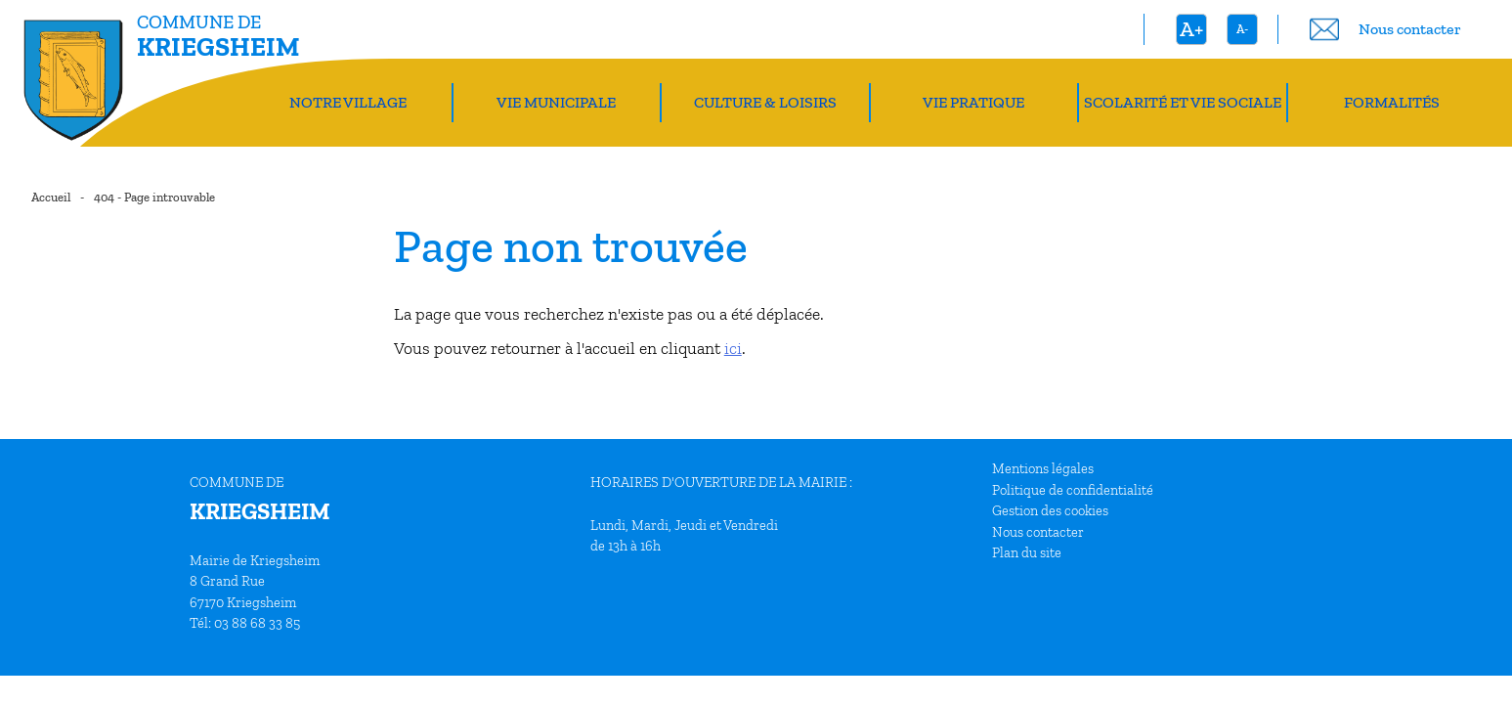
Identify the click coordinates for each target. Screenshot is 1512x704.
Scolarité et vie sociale (1182, 102)
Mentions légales (1043, 468)
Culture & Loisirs (765, 102)
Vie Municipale (556, 102)
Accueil (50, 197)
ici (733, 348)
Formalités (1392, 102)
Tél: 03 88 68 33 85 (245, 623)
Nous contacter (1038, 532)
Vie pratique (973, 102)
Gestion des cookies (1050, 510)
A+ (1191, 29)
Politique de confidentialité (1072, 490)
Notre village (348, 102)
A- (1242, 29)
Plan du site (1026, 552)
